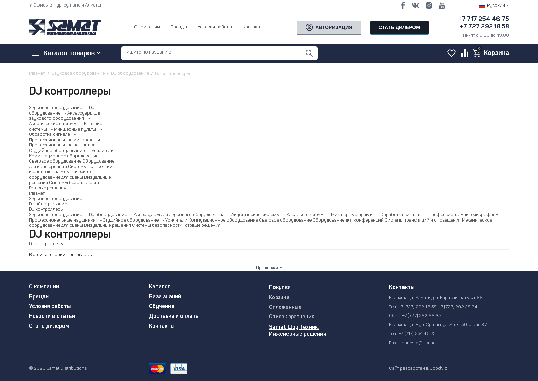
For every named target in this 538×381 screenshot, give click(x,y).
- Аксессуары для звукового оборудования (176, 215)
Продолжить (269, 268)
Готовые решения (47, 188)
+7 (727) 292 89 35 (421, 316)
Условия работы (215, 27)
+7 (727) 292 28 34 (457, 307)
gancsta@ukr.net (419, 343)
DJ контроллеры (46, 209)
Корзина (279, 297)
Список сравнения (292, 317)
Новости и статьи (52, 316)
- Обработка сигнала (397, 215)
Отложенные (285, 307)
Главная (37, 193)
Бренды (179, 27)
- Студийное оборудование (128, 220)
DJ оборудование (48, 204)
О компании (147, 27)
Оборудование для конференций (348, 220)
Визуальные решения (107, 225)
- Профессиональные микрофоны (460, 215)
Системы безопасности (74, 183)
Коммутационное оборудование (63, 156)
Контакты (252, 27)
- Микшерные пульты (72, 129)
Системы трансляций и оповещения (423, 220)
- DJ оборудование (105, 215)
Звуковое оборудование (55, 108)
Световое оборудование (55, 161)
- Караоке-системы (302, 215)
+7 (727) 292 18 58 (418, 307)
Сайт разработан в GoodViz (418, 368)
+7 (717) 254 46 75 (417, 334)
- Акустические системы (252, 215)
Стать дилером (49, 326)
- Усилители (100, 150)
